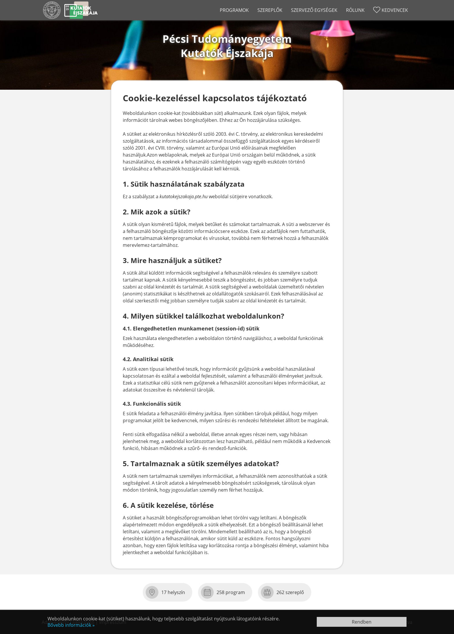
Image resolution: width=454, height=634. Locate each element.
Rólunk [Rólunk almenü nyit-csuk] (355, 10)
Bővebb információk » (71, 625)
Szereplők (269, 10)
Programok (234, 10)
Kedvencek (395, 10)
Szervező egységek (314, 10)
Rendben (361, 622)
